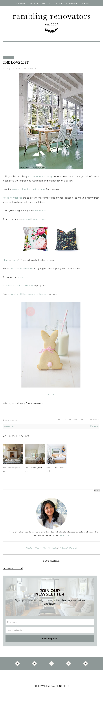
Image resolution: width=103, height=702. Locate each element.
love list (8, 57)
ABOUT (30, 548)
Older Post (93, 426)
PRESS (53, 548)
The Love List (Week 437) (11, 469)
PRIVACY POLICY (68, 548)
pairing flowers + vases (34, 219)
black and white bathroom (19, 285)
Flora (5, 260)
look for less (39, 210)
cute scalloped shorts (21, 268)
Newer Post (9, 426)
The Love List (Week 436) (33, 469)
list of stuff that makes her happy (28, 294)
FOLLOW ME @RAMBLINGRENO (51, 686)
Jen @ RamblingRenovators (17, 69)
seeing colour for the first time (28, 189)
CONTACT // (42, 548)
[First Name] (49, 622)
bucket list (22, 277)
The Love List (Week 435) (55, 469)
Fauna (15, 260)
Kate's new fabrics (12, 198)
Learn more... (64, 535)
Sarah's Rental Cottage (40, 176)
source (51, 394)
